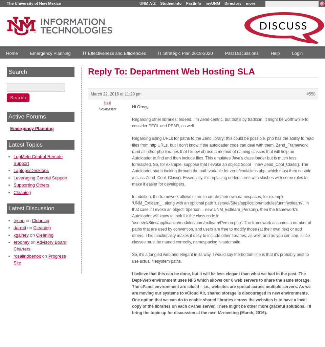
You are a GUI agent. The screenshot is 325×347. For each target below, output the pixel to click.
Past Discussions (242, 53)
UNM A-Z (147, 3)
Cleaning (22, 192)
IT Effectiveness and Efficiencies (114, 53)
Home (12, 53)
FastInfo (193, 3)
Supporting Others (31, 185)
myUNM (212, 3)
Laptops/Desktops (31, 170)
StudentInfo (170, 3)
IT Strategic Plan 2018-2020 (185, 53)
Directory (232, 3)
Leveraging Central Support (40, 177)
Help (275, 53)
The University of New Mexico (34, 3)
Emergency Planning (50, 53)
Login (297, 53)
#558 (311, 94)
